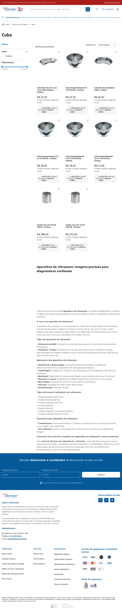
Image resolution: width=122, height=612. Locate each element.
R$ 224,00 (24, 69)
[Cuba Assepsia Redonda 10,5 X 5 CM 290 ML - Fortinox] (105, 151)
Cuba (33, 24)
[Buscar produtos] (88, 9)
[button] (112, 2)
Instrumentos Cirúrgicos (20, 24)
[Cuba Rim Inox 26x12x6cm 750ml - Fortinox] (105, 82)
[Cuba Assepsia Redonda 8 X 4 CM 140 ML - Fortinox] (77, 82)
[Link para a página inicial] (6, 24)
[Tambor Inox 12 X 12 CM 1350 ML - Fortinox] (77, 220)
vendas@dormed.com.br (17, 539)
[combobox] (59, 9)
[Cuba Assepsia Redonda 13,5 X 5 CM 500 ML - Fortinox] (77, 151)
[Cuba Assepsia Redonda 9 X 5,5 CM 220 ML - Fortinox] (48, 151)
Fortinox (9, 56)
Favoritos (110, 9)
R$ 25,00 (5, 69)
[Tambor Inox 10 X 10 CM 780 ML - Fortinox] (48, 220)
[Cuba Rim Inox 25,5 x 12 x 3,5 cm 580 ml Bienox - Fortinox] (48, 82)
